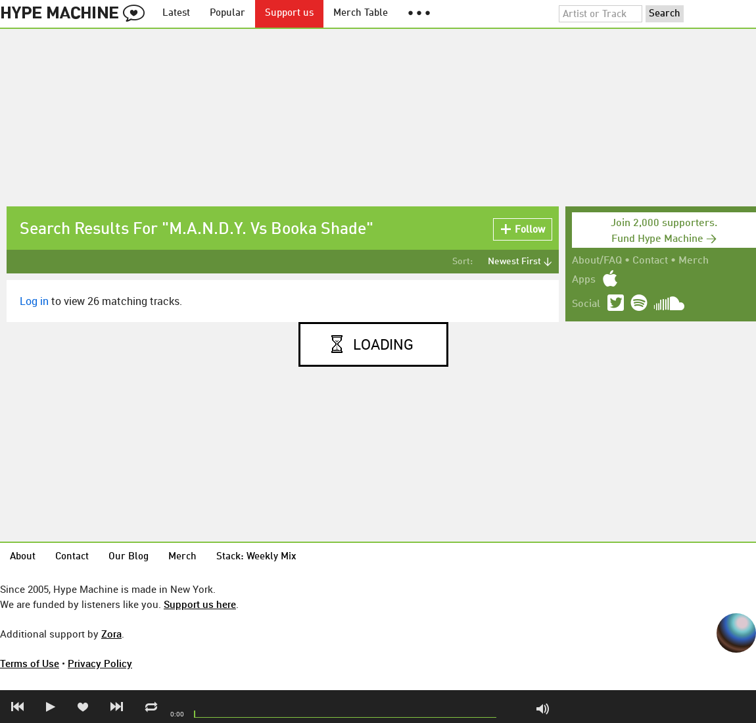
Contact (650, 261)
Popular (227, 13)
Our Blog (128, 557)
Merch (693, 261)
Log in (34, 301)
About (22, 557)
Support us (289, 13)
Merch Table (360, 13)
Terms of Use (29, 663)
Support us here (200, 604)
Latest (176, 13)
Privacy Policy (100, 663)
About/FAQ (597, 261)
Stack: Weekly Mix (256, 557)
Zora (111, 633)
